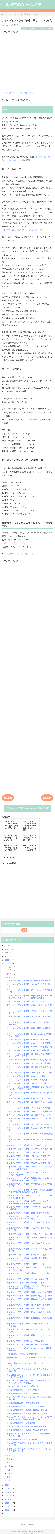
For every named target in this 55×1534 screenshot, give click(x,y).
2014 (7, 1506)
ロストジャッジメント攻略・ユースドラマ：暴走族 (28, 1063)
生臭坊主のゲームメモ (21, 4)
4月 (9, 1470)
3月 (9, 1473)
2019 (7, 1489)
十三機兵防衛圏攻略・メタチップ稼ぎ (23, 1390)
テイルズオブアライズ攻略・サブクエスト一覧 (26, 1283)
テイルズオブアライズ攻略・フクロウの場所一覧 (27, 1279)
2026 (7, 946)
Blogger (31, 1524)
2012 (7, 1513)
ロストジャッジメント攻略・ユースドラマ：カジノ (28, 1115)
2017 (7, 1496)
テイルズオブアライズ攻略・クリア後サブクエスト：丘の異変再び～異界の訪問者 (29, 1287)
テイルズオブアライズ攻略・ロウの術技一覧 (25, 1152)
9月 (9, 977)
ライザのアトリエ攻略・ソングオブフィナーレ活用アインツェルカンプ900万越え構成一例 (29, 1418)
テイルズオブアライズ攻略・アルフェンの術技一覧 (28, 1163)
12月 (9, 967)
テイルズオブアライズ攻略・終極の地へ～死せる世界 (29, 1292)
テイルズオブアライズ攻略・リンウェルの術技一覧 (28, 1156)
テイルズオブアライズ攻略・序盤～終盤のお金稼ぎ (28, 1213)
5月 (9, 1466)
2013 (7, 1510)
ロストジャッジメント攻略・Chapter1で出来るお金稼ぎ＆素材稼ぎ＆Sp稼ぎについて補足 (30, 1191)
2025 (7, 949)
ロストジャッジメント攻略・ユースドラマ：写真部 (28, 1108)
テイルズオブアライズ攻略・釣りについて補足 (26, 1255)
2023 (7, 956)
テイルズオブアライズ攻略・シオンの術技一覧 (26, 1159)
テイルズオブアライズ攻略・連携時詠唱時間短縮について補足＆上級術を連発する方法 (29, 1179)
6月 (9, 1463)
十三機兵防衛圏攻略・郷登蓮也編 (21, 1423)
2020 (7, 1485)
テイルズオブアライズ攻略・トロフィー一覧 (25, 1264)
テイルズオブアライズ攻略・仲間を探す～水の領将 (28, 1305)
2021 (7, 964)
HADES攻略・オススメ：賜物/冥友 (22, 1354)
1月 (9, 1480)
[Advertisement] (27, 60)
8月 (9, 1455)
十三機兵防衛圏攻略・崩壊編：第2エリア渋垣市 (27, 1430)
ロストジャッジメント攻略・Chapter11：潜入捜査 (28, 1043)
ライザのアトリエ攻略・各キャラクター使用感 (26, 1426)
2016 (7, 1499)
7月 (9, 1459)
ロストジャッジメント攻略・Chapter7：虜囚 (26, 1076)
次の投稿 (8, 798)
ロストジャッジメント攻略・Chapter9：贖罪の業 (28, 1050)
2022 (7, 960)
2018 (7, 1492)
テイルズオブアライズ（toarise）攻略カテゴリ (27, 808)
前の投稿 (47, 798)
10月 (9, 974)
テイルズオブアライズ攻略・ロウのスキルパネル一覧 (29, 1234)
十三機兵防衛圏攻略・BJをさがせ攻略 (23, 1403)
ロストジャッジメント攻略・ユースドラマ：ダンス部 (29, 1073)
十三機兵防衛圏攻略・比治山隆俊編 (22, 1439)
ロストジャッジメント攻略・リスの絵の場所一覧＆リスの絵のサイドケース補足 (29, 1088)
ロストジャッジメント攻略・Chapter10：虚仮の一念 (29, 1047)
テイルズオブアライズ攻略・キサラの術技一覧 (26, 1145)
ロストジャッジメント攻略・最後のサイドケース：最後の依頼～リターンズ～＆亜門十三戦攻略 (29, 997)
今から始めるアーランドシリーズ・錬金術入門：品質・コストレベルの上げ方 (28, 1382)
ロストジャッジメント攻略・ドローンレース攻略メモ (29, 1111)
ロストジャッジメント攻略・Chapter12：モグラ (27, 1040)
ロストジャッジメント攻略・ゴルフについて (25, 1001)
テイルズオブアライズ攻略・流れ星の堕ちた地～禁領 (29, 1296)
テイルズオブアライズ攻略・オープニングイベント (28, 1341)
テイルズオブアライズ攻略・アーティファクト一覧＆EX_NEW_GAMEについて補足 (29, 1217)
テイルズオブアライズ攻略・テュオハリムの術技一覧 (29, 1149)
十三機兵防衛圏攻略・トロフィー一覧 (23, 1393)
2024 (7, 953)
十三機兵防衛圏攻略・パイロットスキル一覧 (25, 1406)
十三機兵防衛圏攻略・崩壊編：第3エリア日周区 (27, 1414)
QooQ (31, 1533)
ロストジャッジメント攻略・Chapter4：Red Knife (28, 1098)
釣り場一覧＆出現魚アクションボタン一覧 (23, 230)
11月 (9, 970)
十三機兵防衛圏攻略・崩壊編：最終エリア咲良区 (27, 1410)
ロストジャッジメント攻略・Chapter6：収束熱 (27, 1080)
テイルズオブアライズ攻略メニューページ (22, 93)
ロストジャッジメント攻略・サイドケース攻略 (26, 1083)
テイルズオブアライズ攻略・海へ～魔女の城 (25, 1309)
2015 (7, 1503)
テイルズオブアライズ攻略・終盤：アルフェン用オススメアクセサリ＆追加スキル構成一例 (29, 1202)
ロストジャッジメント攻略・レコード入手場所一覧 (28, 980)
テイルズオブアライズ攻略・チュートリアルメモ (27, 1344)
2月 (9, 1477)
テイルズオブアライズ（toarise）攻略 (37, 29)
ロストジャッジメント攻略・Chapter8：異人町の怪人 (30, 1060)
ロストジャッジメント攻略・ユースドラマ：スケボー (29, 1124)
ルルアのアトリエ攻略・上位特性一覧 (23, 1386)
